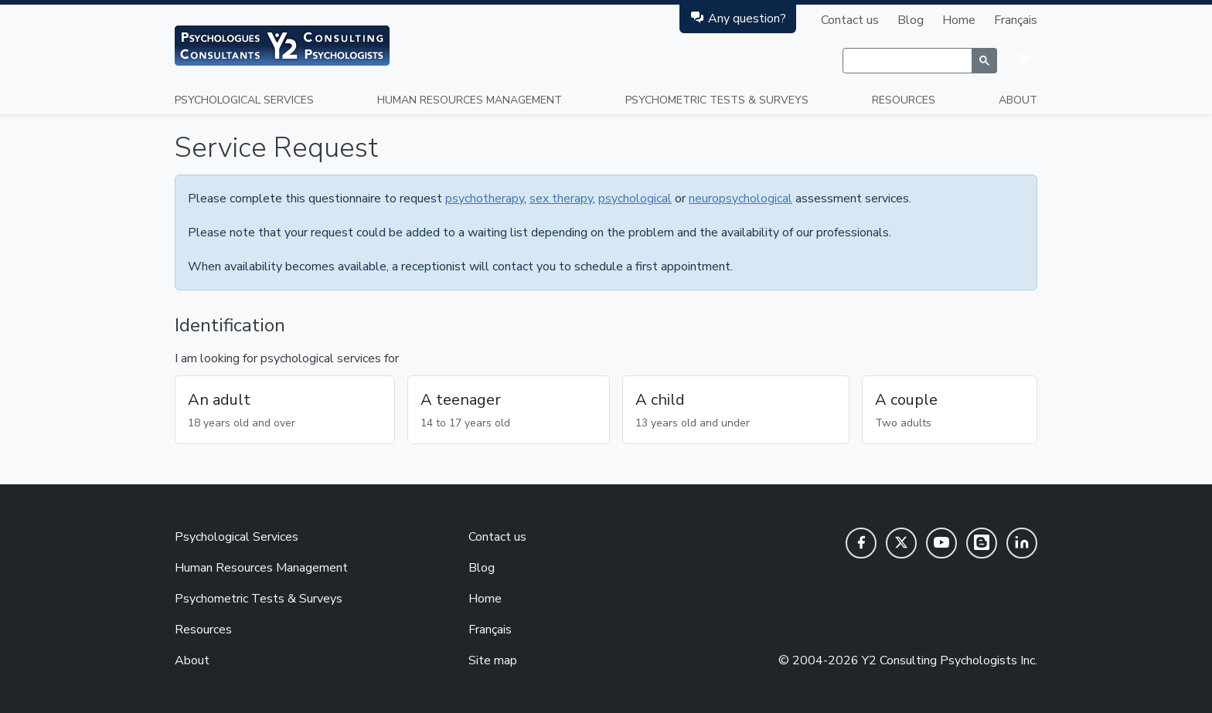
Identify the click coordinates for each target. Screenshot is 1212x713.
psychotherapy (484, 198)
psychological (635, 198)
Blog (910, 20)
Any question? (737, 18)
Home (958, 20)
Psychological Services (244, 100)
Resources (903, 100)
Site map (492, 660)
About (1018, 100)
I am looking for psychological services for (287, 358)
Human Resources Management (469, 100)
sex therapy (561, 198)
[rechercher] (907, 61)
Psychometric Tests (717, 100)
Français (1015, 20)
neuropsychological (740, 198)
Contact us (850, 20)
